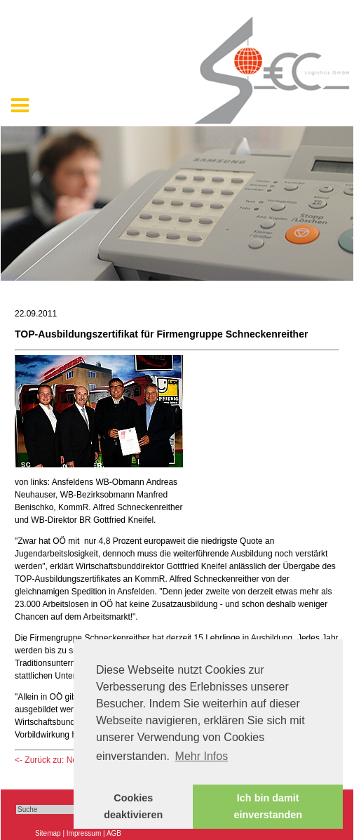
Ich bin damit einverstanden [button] (267, 806)
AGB (114, 833)
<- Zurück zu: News (51, 760)
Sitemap (48, 833)
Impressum (84, 833)
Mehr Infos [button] (202, 756)
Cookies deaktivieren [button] (133, 806)
